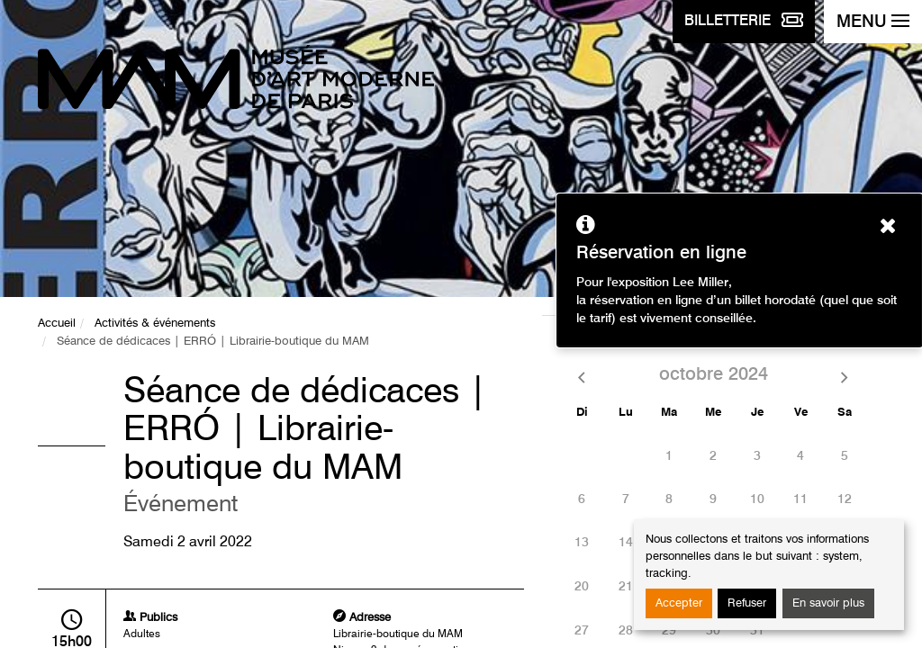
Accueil (57, 323)
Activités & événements (155, 323)
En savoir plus (828, 603)
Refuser (747, 603)
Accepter (678, 603)
